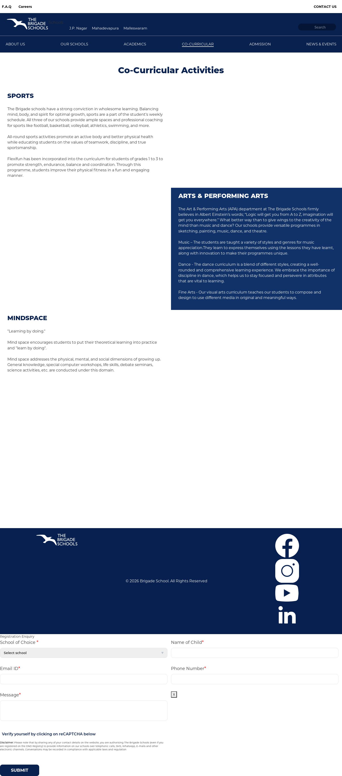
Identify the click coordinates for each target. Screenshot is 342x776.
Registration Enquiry (17, 636)
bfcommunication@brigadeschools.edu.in (227, 513)
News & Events (54, 429)
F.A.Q (6, 7)
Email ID (10, 668)
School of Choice (19, 642)
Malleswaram (135, 28)
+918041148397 (223, 498)
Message (10, 695)
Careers (25, 7)
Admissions (51, 415)
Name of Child (187, 642)
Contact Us (325, 7)
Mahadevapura (105, 28)
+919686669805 (204, 506)
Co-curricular (52, 422)
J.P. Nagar (78, 28)
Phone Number (188, 668)
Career (46, 400)
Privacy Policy (53, 443)
